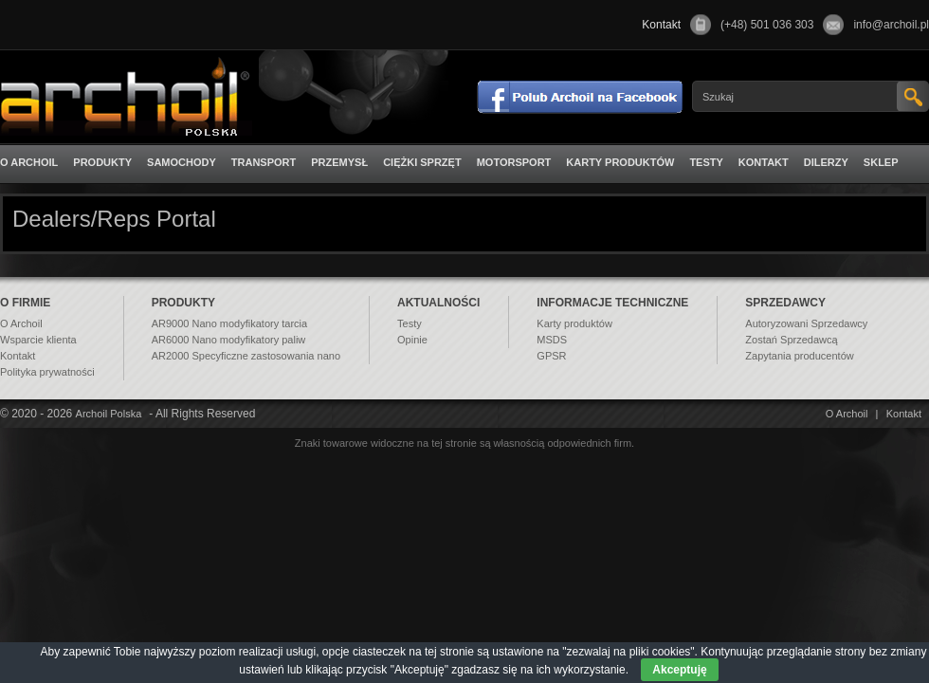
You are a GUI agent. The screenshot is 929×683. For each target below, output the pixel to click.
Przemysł (339, 162)
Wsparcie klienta (38, 339)
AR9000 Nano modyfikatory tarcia (229, 323)
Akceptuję (679, 669)
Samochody (181, 162)
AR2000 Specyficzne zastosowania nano (246, 355)
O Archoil (29, 162)
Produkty (102, 162)
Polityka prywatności (47, 372)
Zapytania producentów (799, 355)
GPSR (551, 355)
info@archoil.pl (891, 24)
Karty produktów (620, 162)
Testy (705, 162)
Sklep (881, 162)
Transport (263, 162)
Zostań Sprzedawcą (791, 339)
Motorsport (514, 162)
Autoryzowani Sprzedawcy (806, 323)
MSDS (552, 339)
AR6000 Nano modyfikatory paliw (229, 339)
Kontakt (763, 162)
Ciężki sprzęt (422, 162)
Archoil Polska (109, 413)
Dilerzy (826, 162)
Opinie (412, 339)
